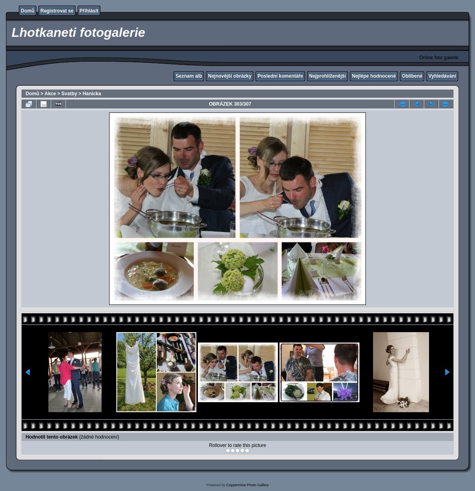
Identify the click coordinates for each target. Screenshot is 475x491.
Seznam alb (189, 76)
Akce (50, 93)
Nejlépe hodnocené (374, 76)
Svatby (69, 93)
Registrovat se (57, 11)
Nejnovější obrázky (229, 76)
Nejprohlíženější (327, 76)
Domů (27, 11)
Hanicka (92, 93)
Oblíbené (412, 76)
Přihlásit (89, 11)
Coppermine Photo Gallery (247, 485)
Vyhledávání (442, 76)
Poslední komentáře (280, 76)
